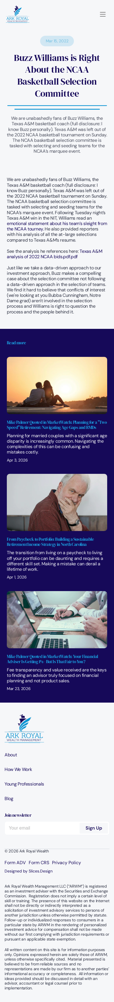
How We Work (18, 769)
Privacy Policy (66, 862)
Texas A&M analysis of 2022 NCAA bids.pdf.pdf (55, 254)
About (11, 755)
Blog (9, 799)
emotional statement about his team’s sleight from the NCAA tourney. (57, 226)
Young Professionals (24, 784)
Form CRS (39, 862)
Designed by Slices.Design (29, 871)
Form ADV (15, 862)
